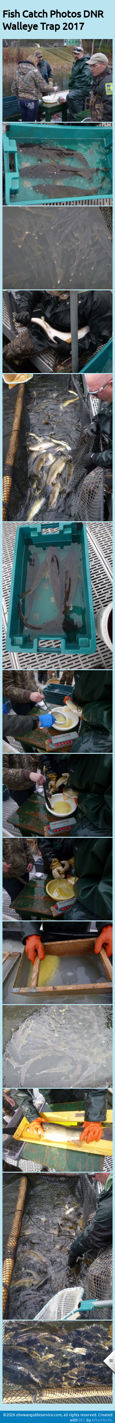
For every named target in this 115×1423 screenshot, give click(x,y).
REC (82, 1419)
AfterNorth (102, 1419)
